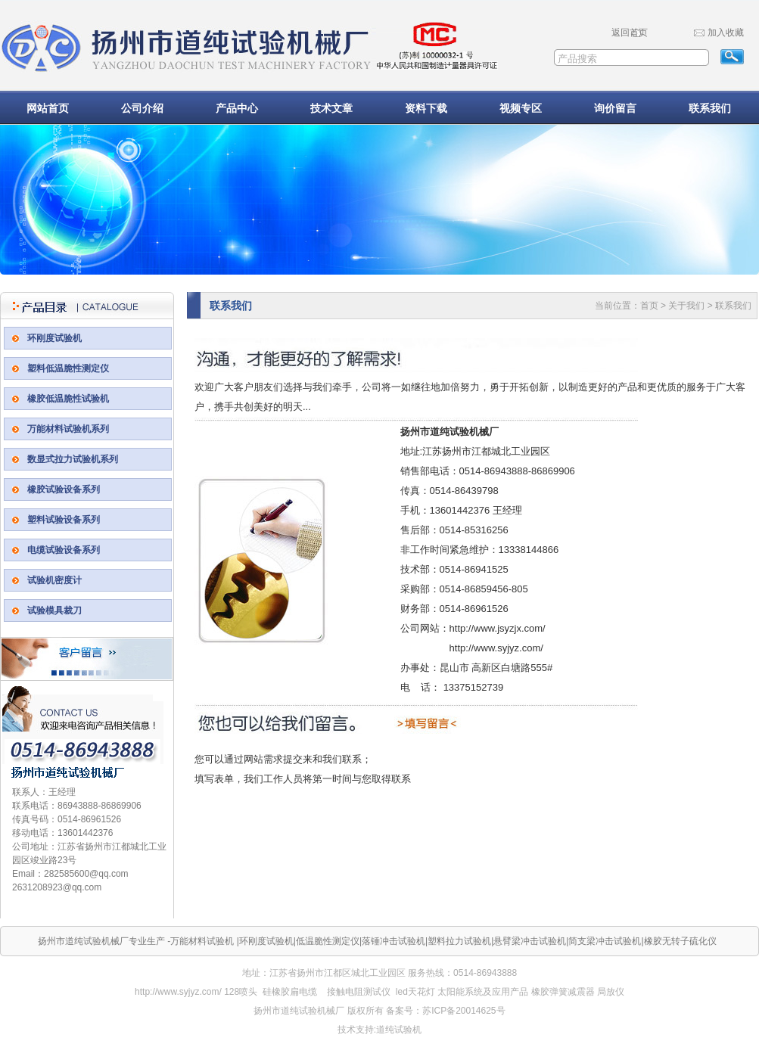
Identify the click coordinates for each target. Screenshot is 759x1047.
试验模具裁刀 (54, 610)
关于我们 (686, 305)
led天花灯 (415, 991)
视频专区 (520, 108)
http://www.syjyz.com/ (178, 991)
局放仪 (610, 991)
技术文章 (331, 108)
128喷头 (240, 991)
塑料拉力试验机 (459, 941)
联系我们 (710, 108)
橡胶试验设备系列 (63, 489)
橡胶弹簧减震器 (563, 991)
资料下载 (426, 108)
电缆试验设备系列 (63, 550)
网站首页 (47, 108)
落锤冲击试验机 (393, 941)
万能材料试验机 (202, 941)
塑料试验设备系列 (63, 519)
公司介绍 (142, 108)
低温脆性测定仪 (327, 941)
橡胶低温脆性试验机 (68, 398)
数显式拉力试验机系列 (72, 459)
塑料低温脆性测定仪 (68, 368)
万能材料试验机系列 (68, 429)
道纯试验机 (398, 1029)
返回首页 (629, 32)
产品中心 (237, 108)
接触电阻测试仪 (358, 991)
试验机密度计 (54, 580)
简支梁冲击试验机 (604, 941)
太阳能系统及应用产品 (482, 991)
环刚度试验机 (54, 338)
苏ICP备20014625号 (463, 1010)
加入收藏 (726, 32)
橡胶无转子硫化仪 (680, 941)
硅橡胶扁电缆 (290, 991)
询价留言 (615, 108)
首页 (649, 305)
